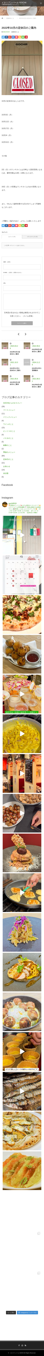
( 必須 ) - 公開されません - (12, 272)
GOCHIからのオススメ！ (12, 403)
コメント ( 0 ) (11, 236)
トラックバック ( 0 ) (32, 236)
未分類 (5, 473)
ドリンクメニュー (10, 417)
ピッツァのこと (9, 431)
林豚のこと (7, 445)
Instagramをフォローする (27, 1312)
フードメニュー (9, 410)
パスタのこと (8, 438)
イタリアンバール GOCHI (14, 2)
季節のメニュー (9, 452)
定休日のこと (15, 32)
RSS (25, 1345)
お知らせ (6, 466)
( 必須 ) (6, 262)
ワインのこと (8, 424)
